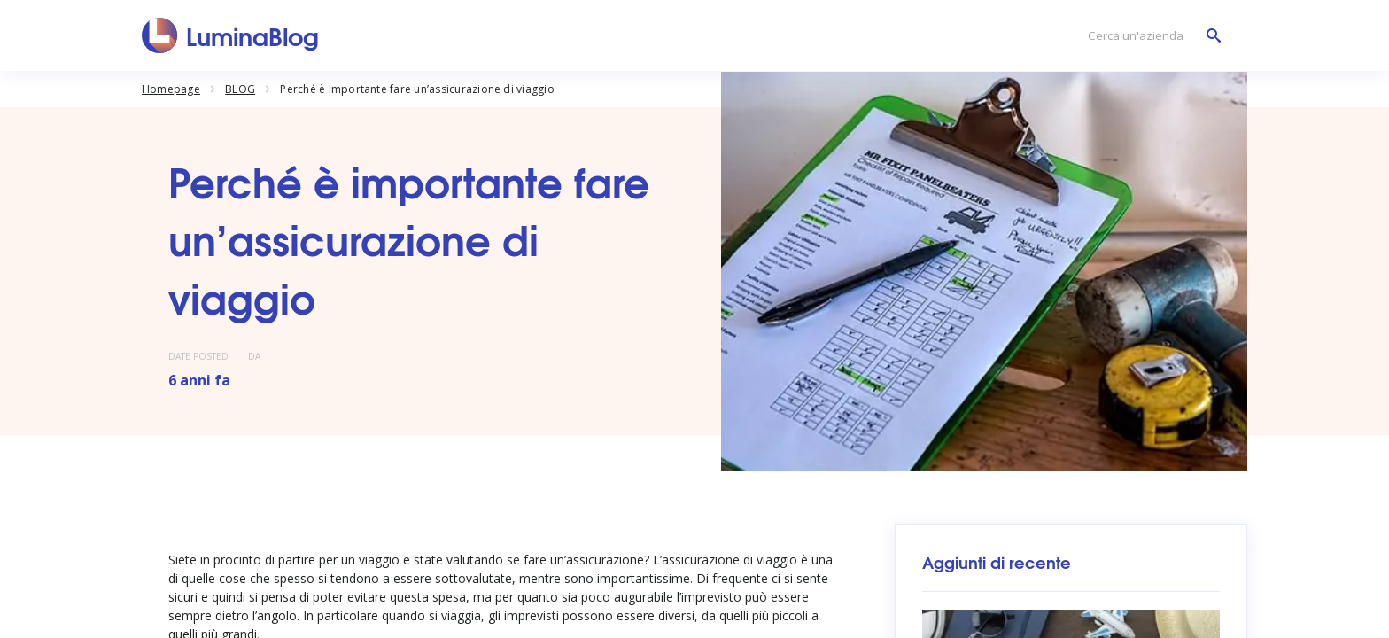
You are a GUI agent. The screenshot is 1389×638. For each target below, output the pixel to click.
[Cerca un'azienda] (1150, 36)
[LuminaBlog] (231, 35)
